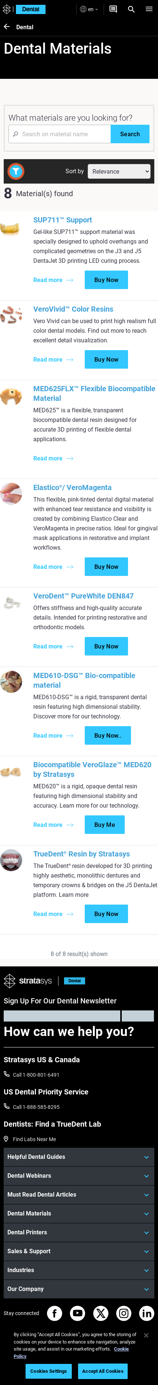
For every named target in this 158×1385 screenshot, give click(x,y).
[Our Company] (79, 1289)
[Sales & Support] (79, 1251)
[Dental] (10, 27)
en (89, 9)
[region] (79, 1354)
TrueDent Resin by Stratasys (81, 853)
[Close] (146, 1335)
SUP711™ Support (62, 219)
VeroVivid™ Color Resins (73, 309)
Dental (24, 27)
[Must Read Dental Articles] (79, 1195)
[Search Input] (60, 134)
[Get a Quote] (113, 9)
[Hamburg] (149, 9)
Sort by (74, 171)
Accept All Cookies (102, 1371)
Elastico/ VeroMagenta (72, 487)
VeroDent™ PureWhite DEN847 (83, 595)
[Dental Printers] (79, 1232)
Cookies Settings (48, 1371)
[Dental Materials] (79, 1213)
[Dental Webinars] (79, 1176)
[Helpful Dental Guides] (79, 1157)
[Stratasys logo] (6, 9)
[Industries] (79, 1270)
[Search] (131, 9)
